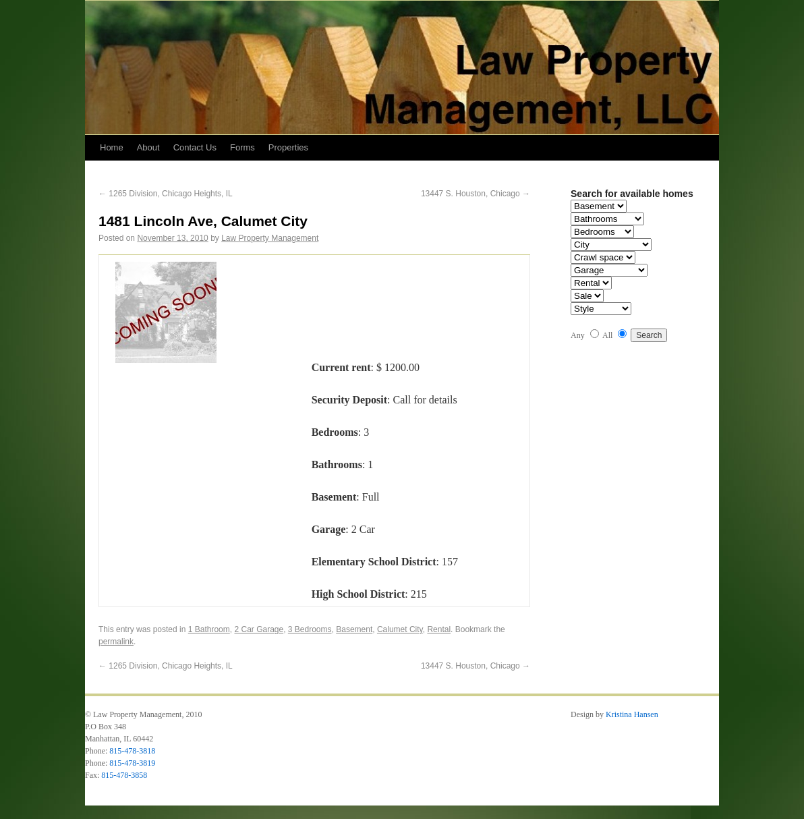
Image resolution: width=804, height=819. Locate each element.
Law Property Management (269, 238)
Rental (439, 629)
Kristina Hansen (632, 714)
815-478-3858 (124, 775)
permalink (116, 641)
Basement (354, 629)
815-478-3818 (132, 751)
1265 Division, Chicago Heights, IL (165, 193)
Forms (242, 147)
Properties (288, 147)
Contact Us (195, 147)
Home (111, 147)
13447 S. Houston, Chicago (475, 193)
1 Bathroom (209, 629)
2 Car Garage (258, 629)
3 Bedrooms (310, 629)
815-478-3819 (132, 763)
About (148, 147)
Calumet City (400, 629)
